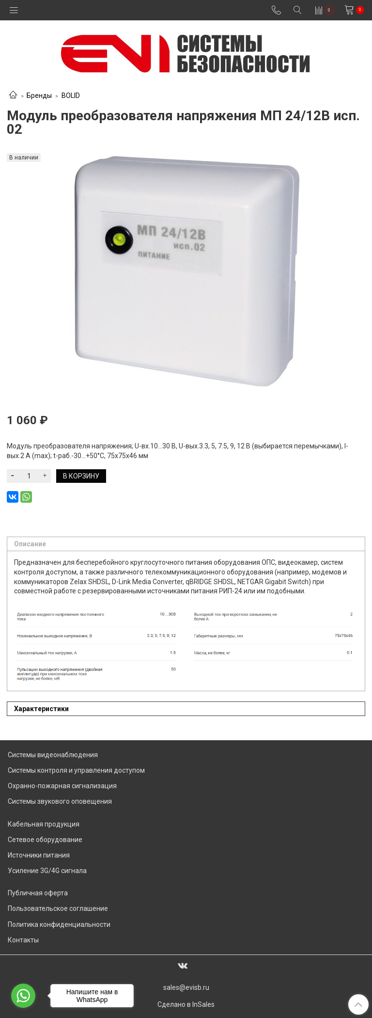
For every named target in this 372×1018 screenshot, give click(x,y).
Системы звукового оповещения (60, 801)
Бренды (39, 95)
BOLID (71, 95)
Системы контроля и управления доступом (76, 770)
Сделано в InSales (186, 1004)
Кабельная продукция (43, 824)
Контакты (23, 940)
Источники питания (39, 855)
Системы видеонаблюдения (53, 755)
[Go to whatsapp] (23, 996)
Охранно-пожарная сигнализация (62, 786)
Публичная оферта (38, 893)
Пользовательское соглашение (58, 908)
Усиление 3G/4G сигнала (47, 871)
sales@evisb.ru (186, 987)
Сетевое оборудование (45, 839)
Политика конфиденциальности (59, 924)
